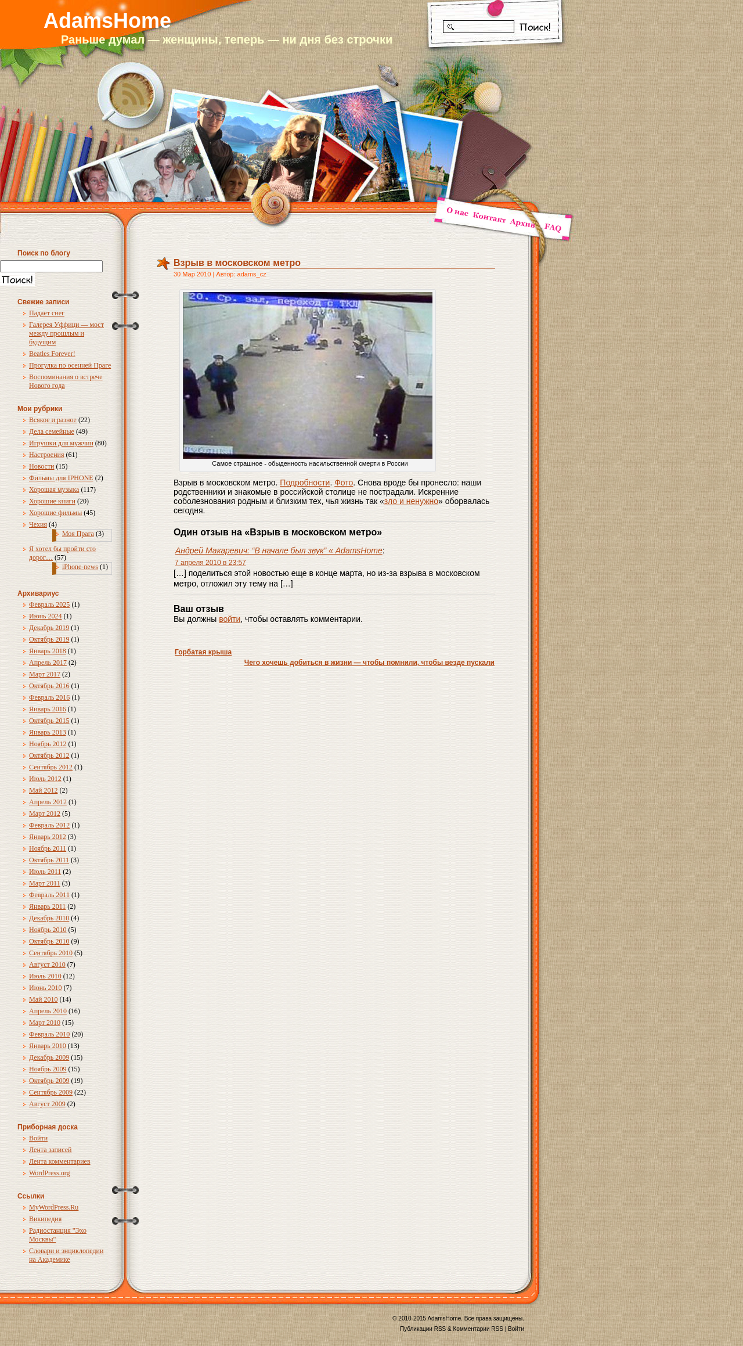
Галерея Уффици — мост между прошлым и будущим (66, 333)
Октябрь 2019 (49, 639)
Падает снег (46, 313)
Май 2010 (43, 999)
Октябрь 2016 (49, 686)
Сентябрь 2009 (51, 1092)
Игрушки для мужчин (61, 443)
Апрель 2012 (48, 802)
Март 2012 (44, 813)
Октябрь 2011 (49, 860)
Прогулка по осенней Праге (70, 365)
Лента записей (50, 1150)
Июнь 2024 (45, 616)
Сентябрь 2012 (51, 767)
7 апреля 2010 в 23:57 (210, 563)
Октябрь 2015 (49, 721)
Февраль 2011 (49, 895)
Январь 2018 (47, 651)
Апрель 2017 (48, 662)
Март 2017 (44, 674)
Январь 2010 (47, 1046)
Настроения (46, 455)
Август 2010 (47, 964)
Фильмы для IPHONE (61, 478)
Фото (343, 482)
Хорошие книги (52, 501)
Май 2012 (43, 790)
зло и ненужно (411, 501)
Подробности (305, 482)
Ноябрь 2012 (48, 744)
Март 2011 (44, 883)
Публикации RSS (423, 1329)
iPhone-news (80, 567)
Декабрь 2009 (49, 1057)
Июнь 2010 (45, 988)
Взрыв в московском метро (237, 263)
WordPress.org (49, 1173)
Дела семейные (51, 431)
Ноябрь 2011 (47, 848)
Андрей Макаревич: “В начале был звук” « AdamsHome (279, 550)
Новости (42, 466)
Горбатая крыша (203, 652)
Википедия (45, 1219)
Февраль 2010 (49, 1034)
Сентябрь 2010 (51, 953)
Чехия (38, 524)
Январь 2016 (47, 709)
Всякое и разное (53, 420)
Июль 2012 (45, 779)
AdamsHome (107, 21)
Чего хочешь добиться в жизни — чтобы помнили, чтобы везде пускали (369, 662)
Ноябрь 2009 (48, 1069)
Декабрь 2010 (49, 918)
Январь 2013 (47, 732)
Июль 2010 (45, 976)
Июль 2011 (45, 872)
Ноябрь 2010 (48, 930)
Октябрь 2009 (49, 1081)
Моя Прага (78, 534)
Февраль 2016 (49, 697)
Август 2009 (47, 1104)
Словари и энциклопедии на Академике (66, 1255)
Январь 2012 (47, 837)
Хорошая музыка (54, 489)
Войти (38, 1138)
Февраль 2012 (49, 825)
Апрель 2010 (48, 1011)
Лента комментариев (60, 1161)
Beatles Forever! (52, 354)
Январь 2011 (47, 906)
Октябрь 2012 (49, 755)
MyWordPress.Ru (53, 1207)
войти (229, 619)
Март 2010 (44, 1023)
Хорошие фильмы (55, 513)
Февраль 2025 (49, 604)
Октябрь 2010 (49, 941)
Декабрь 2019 (49, 628)
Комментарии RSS (478, 1329)
